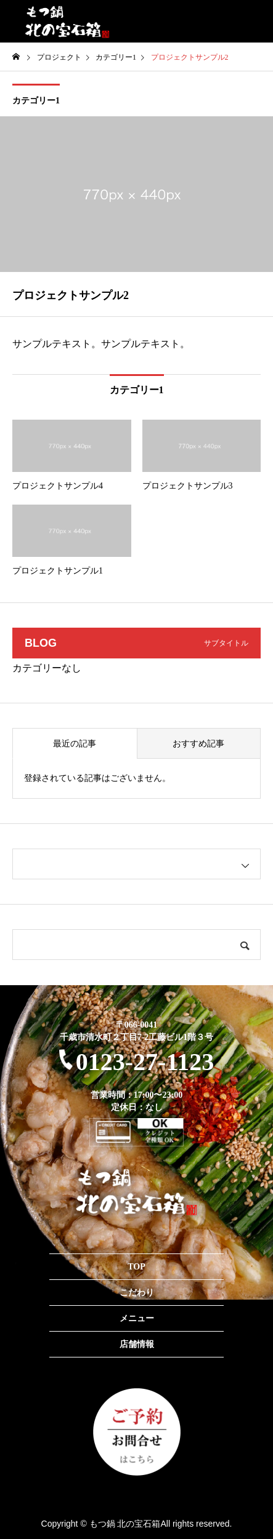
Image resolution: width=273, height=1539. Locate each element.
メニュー (137, 1318)
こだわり (137, 1292)
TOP (136, 1266)
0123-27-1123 (136, 1062)
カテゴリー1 (36, 100)
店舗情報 (137, 1344)
